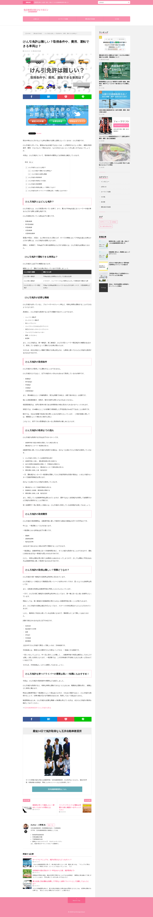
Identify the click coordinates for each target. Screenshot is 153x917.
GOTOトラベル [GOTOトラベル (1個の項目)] (104, 222)
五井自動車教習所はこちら (57, 789)
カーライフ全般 (63, 19)
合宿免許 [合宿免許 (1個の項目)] (114, 222)
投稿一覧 (50, 825)
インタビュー (105, 181)
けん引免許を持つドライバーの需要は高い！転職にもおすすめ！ (46, 191)
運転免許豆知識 (90, 19)
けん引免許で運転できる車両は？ (40, 171)
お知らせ (36, 19)
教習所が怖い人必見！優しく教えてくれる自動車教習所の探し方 (51, 2)
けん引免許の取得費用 (33, 184)
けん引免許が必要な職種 (37, 174)
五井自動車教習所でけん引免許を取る (38, 708)
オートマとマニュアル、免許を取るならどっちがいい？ (52, 859)
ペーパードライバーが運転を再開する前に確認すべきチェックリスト (70, 807)
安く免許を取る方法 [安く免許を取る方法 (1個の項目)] (106, 226)
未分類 (102, 140)
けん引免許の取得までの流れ (35, 181)
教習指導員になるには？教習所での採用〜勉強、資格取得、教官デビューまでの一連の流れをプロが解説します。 (114, 83)
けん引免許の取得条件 (33, 177)
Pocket (38, 133)
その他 (117, 19)
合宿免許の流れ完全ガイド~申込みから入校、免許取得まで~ (54, 870)
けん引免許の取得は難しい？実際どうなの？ (40, 187)
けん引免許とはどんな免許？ (35, 167)
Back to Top (76, 900)
